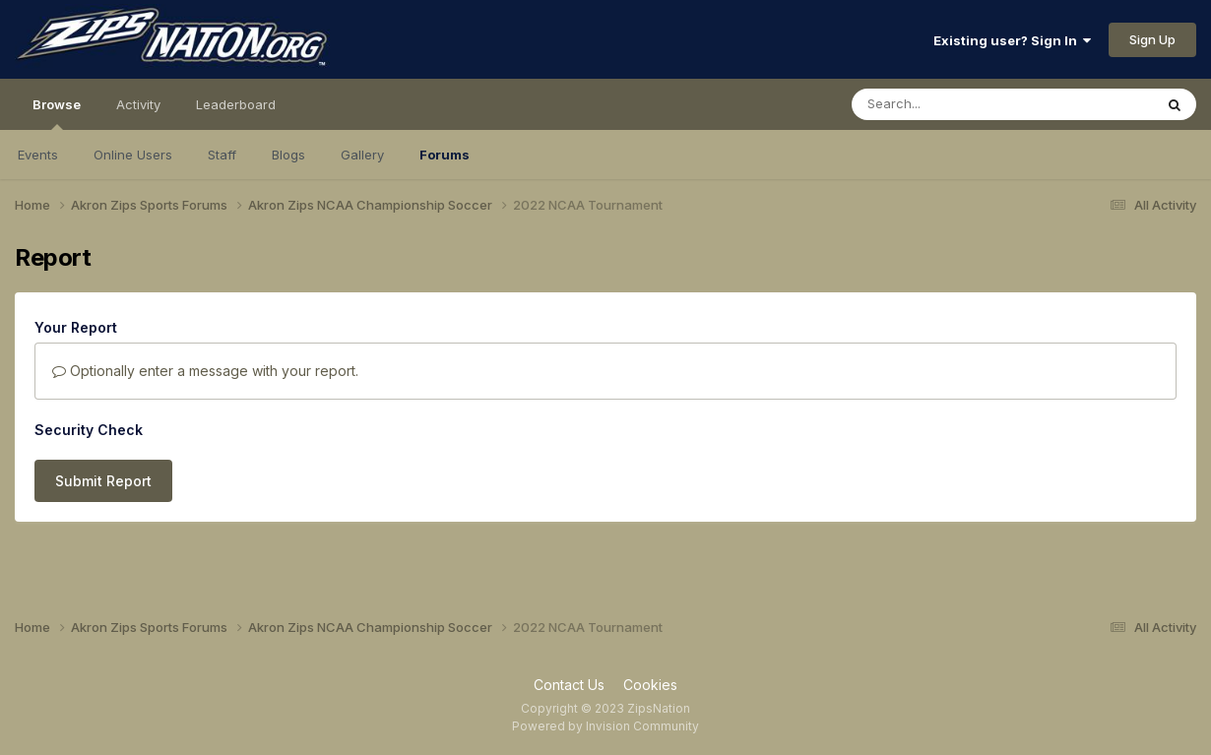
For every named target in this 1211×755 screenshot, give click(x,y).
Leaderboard (236, 104)
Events (38, 154)
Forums (444, 154)
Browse (56, 113)
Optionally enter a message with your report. (205, 370)
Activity (138, 104)
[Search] (949, 104)
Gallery (362, 154)
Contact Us (569, 684)
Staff (222, 154)
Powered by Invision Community (605, 726)
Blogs (288, 154)
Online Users (133, 154)
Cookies (650, 684)
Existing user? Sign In (1012, 40)
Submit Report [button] (103, 480)
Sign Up (1152, 39)
